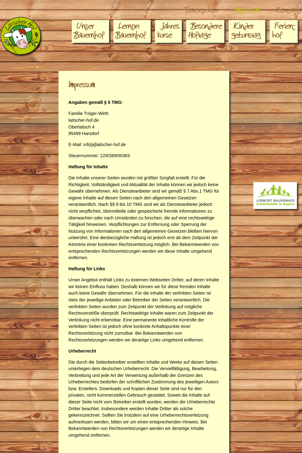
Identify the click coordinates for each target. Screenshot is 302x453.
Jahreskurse (168, 32)
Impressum (247, 11)
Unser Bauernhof (89, 32)
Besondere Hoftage (205, 32)
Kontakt (287, 11)
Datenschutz (202, 11)
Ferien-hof (283, 32)
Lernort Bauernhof (131, 32)
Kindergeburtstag (245, 32)
